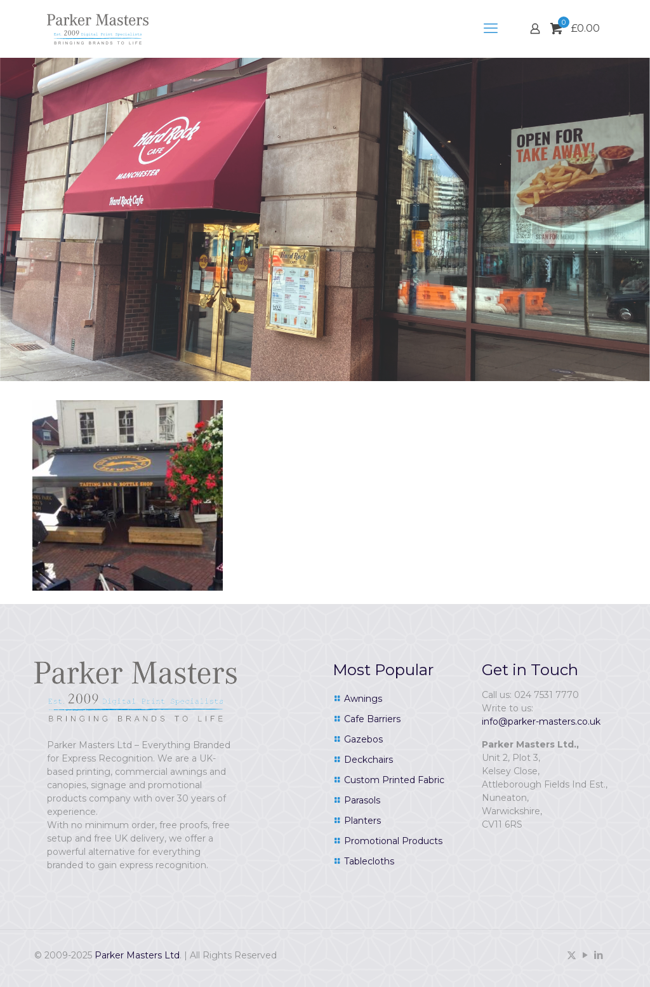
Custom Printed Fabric (394, 780)
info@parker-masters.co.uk (541, 721)
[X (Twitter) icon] (571, 955)
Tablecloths (369, 861)
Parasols (362, 800)
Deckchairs (368, 759)
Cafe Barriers (372, 719)
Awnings (363, 698)
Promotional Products (393, 841)
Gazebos (363, 739)
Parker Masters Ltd (137, 955)
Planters (362, 820)
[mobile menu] (490, 28)
